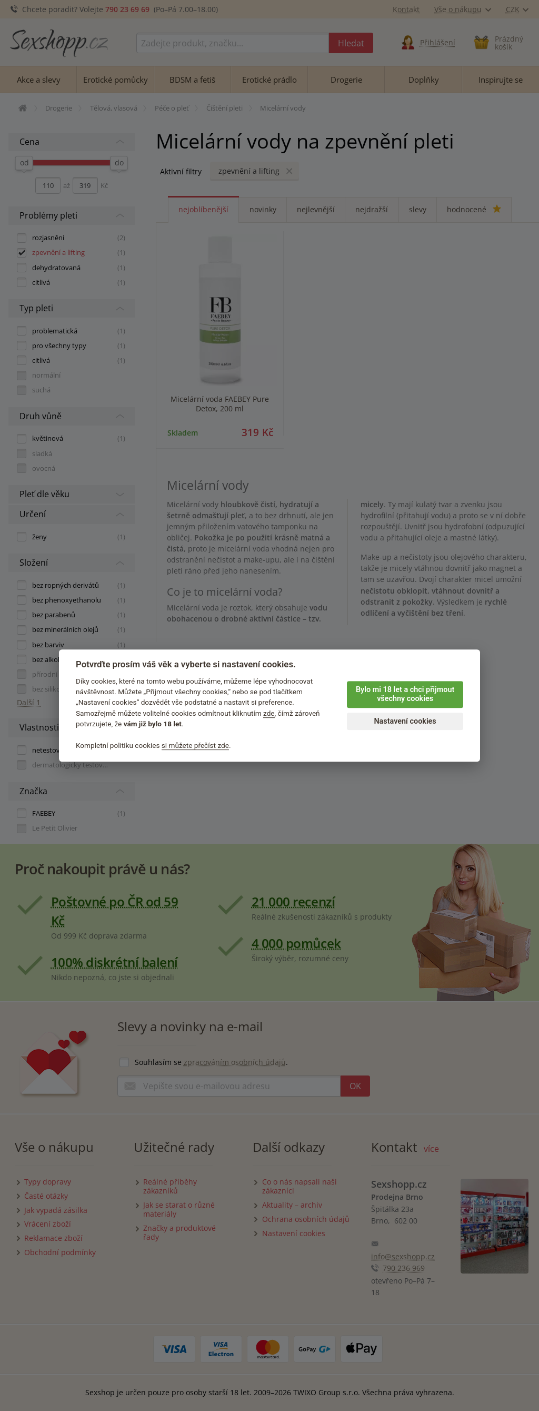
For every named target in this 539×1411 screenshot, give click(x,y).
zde (269, 713)
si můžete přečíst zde (195, 745)
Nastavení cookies (405, 721)
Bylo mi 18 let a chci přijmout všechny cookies (405, 694)
